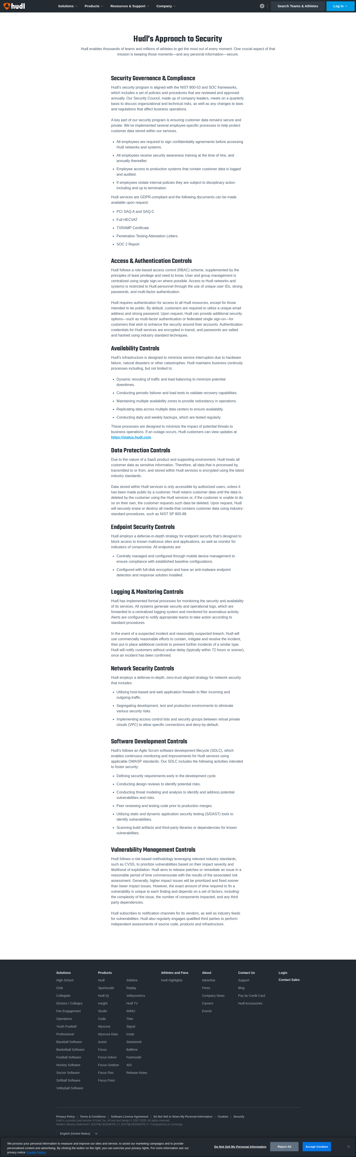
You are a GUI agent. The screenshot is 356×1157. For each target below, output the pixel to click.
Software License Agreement (129, 1116)
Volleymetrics (135, 995)
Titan (129, 1019)
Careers (207, 1003)
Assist (102, 1042)
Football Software (68, 1057)
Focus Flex (106, 1073)
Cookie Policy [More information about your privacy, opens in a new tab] (36, 1153)
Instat (130, 1034)
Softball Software (68, 1080)
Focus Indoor (107, 1057)
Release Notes (136, 1073)
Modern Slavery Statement (72, 1124)
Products (94, 6)
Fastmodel (133, 1057)
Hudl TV (132, 1003)
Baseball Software (69, 1042)
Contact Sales (289, 980)
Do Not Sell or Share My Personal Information (182, 1116)
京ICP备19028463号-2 (105, 1124)
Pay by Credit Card (251, 995)
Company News (213, 995)
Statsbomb (133, 1042)
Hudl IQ (103, 995)
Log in (340, 6)
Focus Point (106, 1080)
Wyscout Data (108, 1034)
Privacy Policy (65, 1116)
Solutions (68, 6)
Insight (102, 1003)
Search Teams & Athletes (298, 6)
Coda (102, 1019)
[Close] (349, 1147)
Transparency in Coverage (167, 1124)
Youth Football (66, 1026)
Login (283, 973)
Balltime (132, 1049)
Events (207, 1011)
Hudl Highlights (171, 980)
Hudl (101, 980)
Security (239, 1116)
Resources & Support (130, 6)
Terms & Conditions (93, 1116)
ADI (128, 1065)
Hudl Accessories (250, 1003)
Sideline (132, 980)
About (206, 973)
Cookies (223, 1116)
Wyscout (104, 1026)
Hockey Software (68, 1065)
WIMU (130, 1011)
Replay (131, 988)
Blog (241, 988)
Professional (65, 1034)
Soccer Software (68, 1073)
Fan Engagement (68, 1011)
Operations (64, 1019)
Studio (102, 1011)
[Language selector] (77, 1134)
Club (59, 988)
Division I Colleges (69, 1003)
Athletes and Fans (174, 973)
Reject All (284, 1147)
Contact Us (246, 973)
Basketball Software (70, 1049)
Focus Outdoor (108, 1065)
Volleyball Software (69, 1088)
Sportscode (106, 988)
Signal (130, 1026)
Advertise (208, 980)
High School (65, 980)
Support (243, 980)
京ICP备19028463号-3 (135, 1124)
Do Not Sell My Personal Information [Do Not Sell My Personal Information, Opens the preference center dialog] (240, 1147)
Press (206, 988)
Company (166, 6)
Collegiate (63, 995)
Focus (102, 1049)
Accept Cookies (317, 1147)
